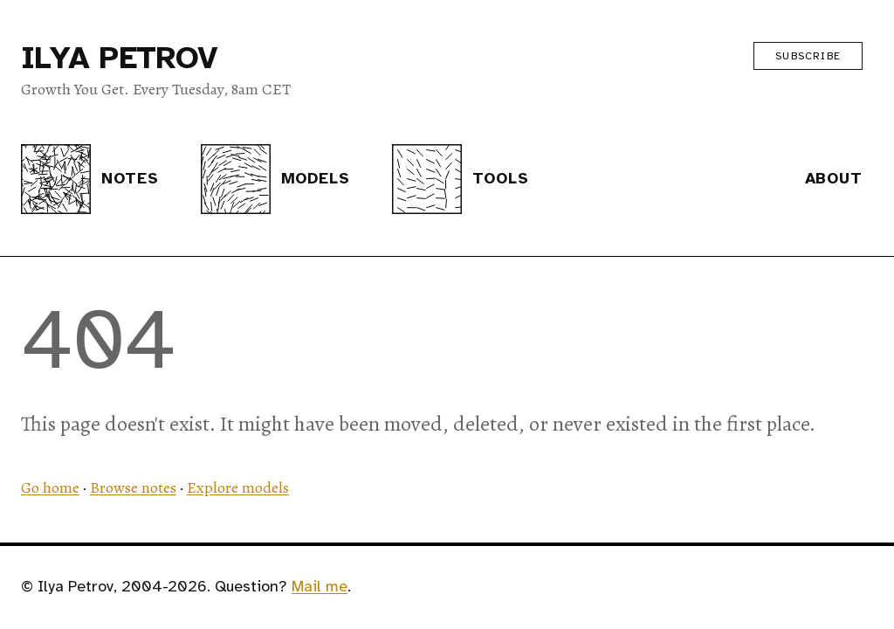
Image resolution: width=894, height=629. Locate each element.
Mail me (319, 586)
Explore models (238, 487)
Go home (50, 487)
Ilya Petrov (119, 57)
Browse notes (133, 487)
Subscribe (808, 56)
